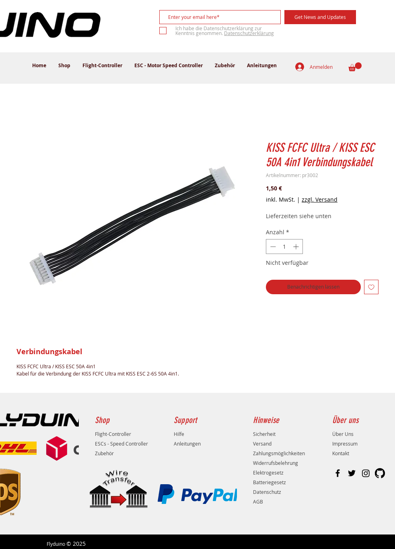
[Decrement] (272, 246)
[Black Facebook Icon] (338, 473)
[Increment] (297, 246)
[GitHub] (380, 473)
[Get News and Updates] (320, 17)
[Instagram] (366, 473)
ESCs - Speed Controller (121, 443)
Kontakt (340, 453)
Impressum (345, 443)
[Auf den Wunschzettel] (371, 287)
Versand (262, 443)
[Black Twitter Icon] (352, 473)
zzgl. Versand (319, 199)
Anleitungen (187, 443)
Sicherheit (264, 434)
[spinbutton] (284, 246)
